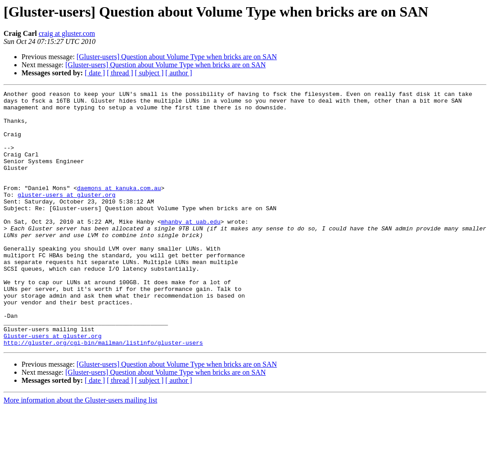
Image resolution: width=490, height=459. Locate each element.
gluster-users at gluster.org (66, 216)
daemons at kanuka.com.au (119, 208)
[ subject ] (149, 73)
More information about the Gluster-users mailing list (80, 451)
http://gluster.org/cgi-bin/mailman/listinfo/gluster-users (103, 394)
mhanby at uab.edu (191, 248)
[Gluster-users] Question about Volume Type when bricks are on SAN (177, 57)
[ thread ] (120, 73)
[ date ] (95, 73)
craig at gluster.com (67, 33)
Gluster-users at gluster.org (52, 385)
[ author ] (178, 73)
